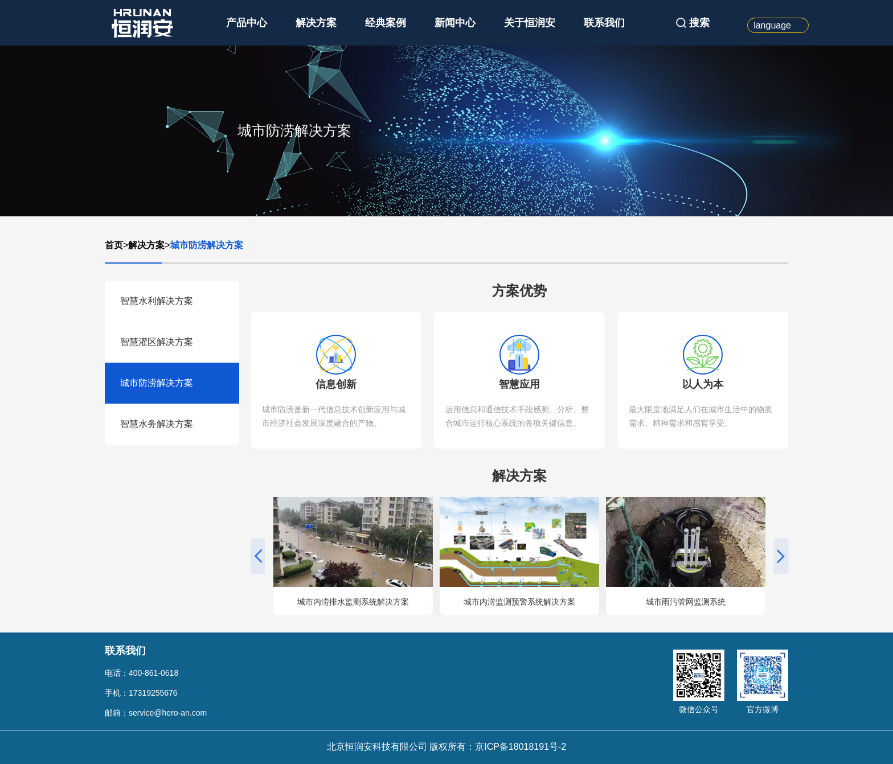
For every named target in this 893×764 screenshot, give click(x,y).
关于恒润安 (529, 22)
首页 (114, 245)
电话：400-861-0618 (141, 672)
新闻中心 (455, 22)
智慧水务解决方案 (156, 424)
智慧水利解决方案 (156, 301)
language (772, 25)
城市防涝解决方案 (206, 245)
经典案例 (385, 22)
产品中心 (246, 22)
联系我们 (604, 22)
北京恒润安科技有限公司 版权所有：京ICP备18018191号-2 (447, 746)
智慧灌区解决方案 (156, 342)
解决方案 (316, 22)
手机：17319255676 (141, 692)
